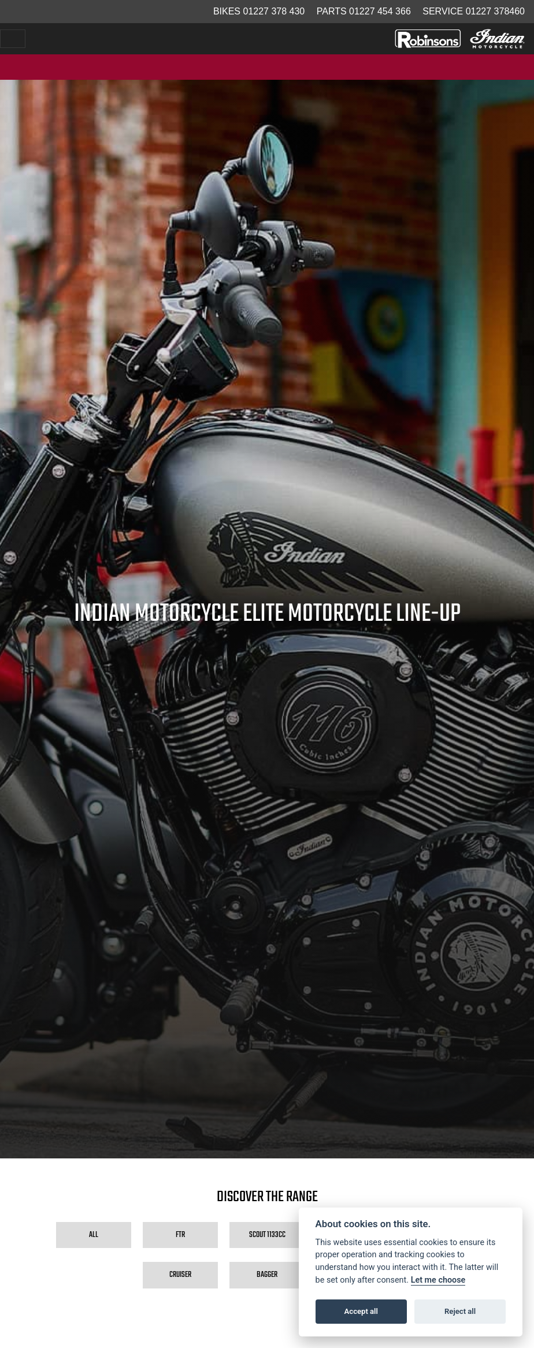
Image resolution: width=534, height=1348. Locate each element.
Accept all (361, 1311)
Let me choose (438, 1280)
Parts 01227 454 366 (364, 11)
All (93, 1234)
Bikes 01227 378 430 (259, 11)
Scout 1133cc (267, 1234)
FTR (180, 1234)
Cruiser (180, 1274)
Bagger (267, 1274)
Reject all (460, 1311)
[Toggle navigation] (12, 38)
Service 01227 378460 (473, 11)
